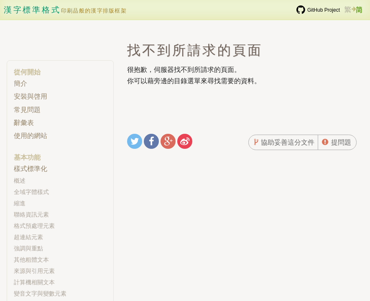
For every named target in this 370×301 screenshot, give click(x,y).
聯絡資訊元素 (31, 214)
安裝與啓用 (30, 96)
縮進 (20, 203)
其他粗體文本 (31, 259)
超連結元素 (28, 237)
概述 (20, 180)
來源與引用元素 (34, 271)
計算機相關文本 (34, 282)
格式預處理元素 (34, 225)
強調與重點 (28, 248)
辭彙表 (24, 122)
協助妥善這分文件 (287, 142)
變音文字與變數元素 (40, 293)
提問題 (341, 142)
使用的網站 (30, 135)
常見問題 (27, 109)
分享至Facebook (152, 142)
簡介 (20, 83)
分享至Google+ (169, 142)
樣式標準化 (30, 168)
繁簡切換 (353, 13)
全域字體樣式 (31, 192)
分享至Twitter (136, 142)
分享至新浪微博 (184, 142)
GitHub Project (323, 10)
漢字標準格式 (32, 9)
